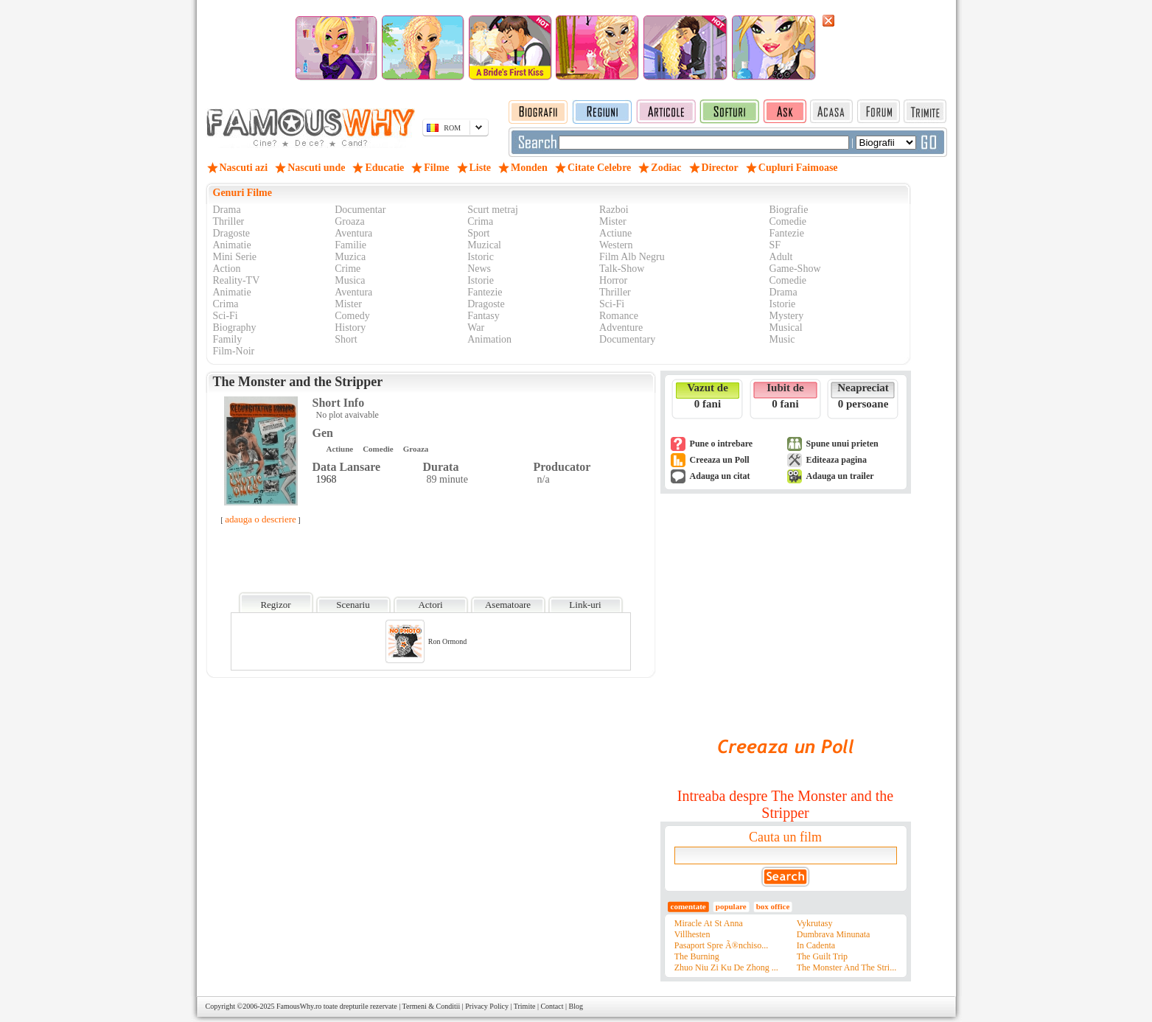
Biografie (789, 209)
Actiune (615, 233)
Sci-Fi (611, 303)
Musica (350, 280)
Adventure (621, 327)
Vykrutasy (815, 923)
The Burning (696, 956)
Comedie (788, 221)
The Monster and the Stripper (298, 381)
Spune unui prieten (842, 443)
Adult (781, 256)
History (350, 327)
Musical (786, 327)
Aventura (353, 233)
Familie (350, 245)
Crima (480, 221)
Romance (618, 315)
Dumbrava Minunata (833, 934)
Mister (612, 221)
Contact (551, 1006)
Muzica (350, 256)
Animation (489, 339)
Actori (430, 604)
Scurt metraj (492, 209)
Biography (234, 327)
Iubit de (785, 387)
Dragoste (232, 233)
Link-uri (585, 604)
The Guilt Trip (822, 956)
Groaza (349, 221)
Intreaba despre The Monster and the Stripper (785, 804)
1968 (326, 479)
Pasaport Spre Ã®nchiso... (721, 945)
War (475, 327)
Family (227, 339)
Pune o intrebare (721, 443)
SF (775, 245)
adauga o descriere (260, 519)
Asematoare (508, 604)
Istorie (480, 280)
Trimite (525, 1006)
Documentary (627, 339)
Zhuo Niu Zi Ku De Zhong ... (726, 967)
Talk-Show (621, 268)
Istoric (480, 256)
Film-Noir (234, 351)
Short (346, 339)
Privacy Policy (487, 1006)
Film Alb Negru (632, 256)
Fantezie (786, 233)
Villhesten (692, 934)
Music (782, 339)
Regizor (275, 604)
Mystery (786, 315)
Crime (347, 268)
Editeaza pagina (836, 460)
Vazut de (707, 387)
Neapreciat (863, 387)
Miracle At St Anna (708, 923)
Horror (613, 280)
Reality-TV (236, 280)
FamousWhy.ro (298, 1006)
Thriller (229, 221)
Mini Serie (235, 256)
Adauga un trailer (840, 476)
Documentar (360, 209)
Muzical (484, 245)
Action (227, 268)
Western (616, 245)
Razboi (614, 209)
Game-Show (795, 268)
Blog (576, 1006)
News (479, 268)
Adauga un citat (720, 476)
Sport (478, 233)
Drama (227, 209)
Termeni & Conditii (431, 1006)
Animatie (232, 245)
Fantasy (483, 315)
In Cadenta (816, 945)
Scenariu (352, 604)
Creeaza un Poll (720, 460)
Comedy (352, 315)
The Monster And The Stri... (846, 967)
